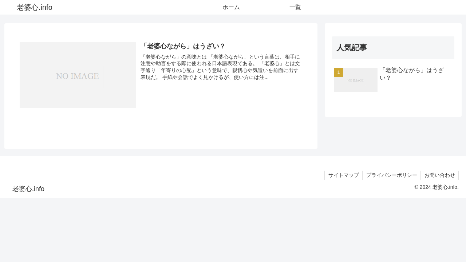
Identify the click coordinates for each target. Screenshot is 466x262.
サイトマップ (342, 175)
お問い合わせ (439, 175)
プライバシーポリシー (391, 175)
